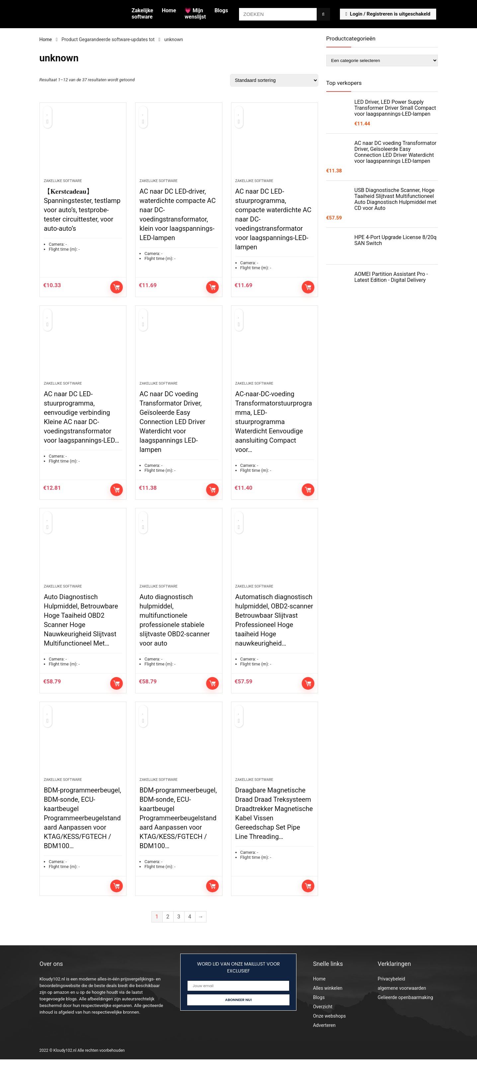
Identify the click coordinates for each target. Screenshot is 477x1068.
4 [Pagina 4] (189, 925)
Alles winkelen (328, 996)
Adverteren (324, 1034)
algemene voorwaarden (402, 996)
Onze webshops (329, 1024)
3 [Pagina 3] (178, 925)
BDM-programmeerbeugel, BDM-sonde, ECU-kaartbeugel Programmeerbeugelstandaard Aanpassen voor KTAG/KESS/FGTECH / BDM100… (82, 826)
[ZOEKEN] (323, 14)
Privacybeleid (391, 987)
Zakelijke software (142, 13)
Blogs (221, 10)
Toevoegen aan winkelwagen (116, 289)
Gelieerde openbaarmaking (405, 1006)
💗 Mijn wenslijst (195, 13)
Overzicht (322, 1015)
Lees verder (116, 895)
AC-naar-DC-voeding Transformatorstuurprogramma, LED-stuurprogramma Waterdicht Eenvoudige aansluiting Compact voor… (273, 426)
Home (169, 10)
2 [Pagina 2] (167, 925)
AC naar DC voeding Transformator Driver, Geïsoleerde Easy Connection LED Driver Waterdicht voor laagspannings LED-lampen (172, 426)
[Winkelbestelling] (274, 80)
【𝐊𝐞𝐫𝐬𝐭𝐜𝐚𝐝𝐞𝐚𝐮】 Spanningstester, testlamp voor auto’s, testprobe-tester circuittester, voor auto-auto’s (82, 211)
